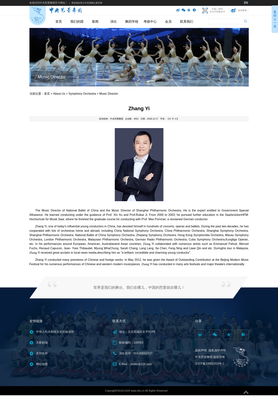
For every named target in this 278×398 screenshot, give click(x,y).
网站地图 (42, 364)
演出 (113, 21)
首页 (58, 21)
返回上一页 (274, 19)
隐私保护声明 (217, 350)
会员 (168, 21)
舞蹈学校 (131, 21)
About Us (59, 93)
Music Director (52, 76)
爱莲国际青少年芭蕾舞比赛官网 (86, 3)
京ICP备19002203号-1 (209, 363)
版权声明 (201, 350)
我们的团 (77, 21)
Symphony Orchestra (82, 93)
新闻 (95, 21)
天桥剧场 (42, 342)
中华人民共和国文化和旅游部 (55, 331)
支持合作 (42, 353)
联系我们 (186, 21)
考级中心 (150, 21)
